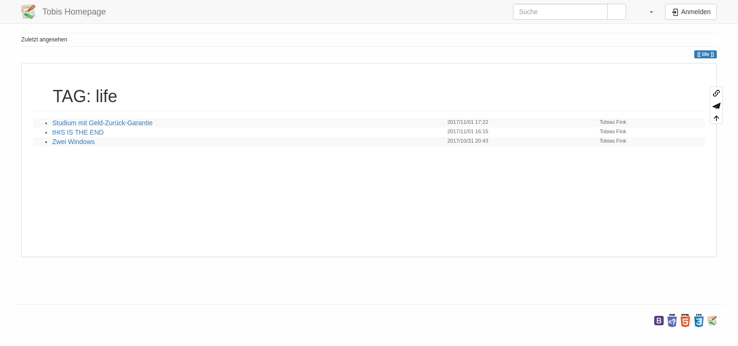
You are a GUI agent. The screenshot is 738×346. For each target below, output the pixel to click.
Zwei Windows (73, 141)
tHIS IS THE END (78, 132)
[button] (646, 12)
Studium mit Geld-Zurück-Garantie (102, 123)
